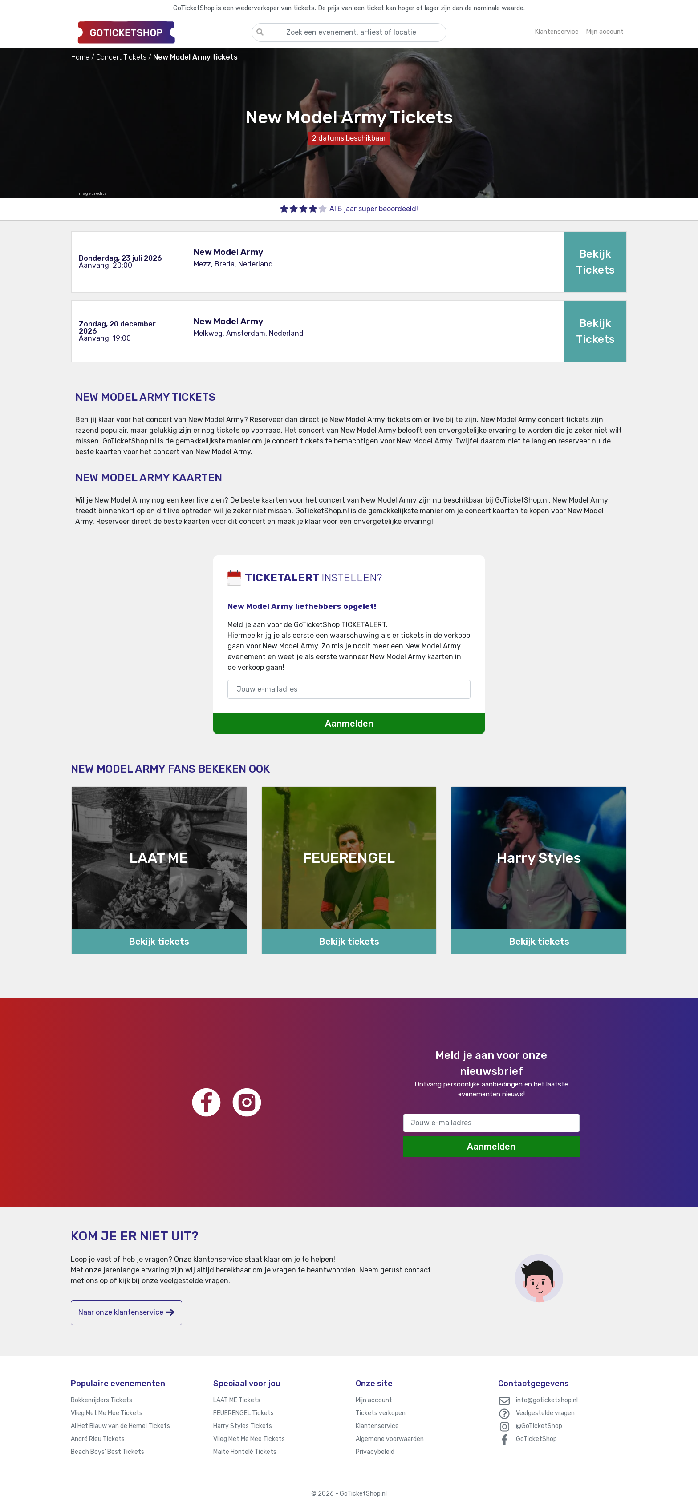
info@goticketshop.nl (547, 1400)
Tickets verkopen (381, 1413)
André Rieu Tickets (98, 1439)
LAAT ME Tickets (236, 1400)
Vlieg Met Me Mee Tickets (106, 1413)
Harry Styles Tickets (242, 1426)
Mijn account (374, 1400)
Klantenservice (377, 1426)
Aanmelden (349, 723)
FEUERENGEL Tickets (243, 1413)
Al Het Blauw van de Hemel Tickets (120, 1426)
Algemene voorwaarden (390, 1439)
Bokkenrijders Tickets (101, 1400)
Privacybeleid (375, 1452)
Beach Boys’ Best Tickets (107, 1452)
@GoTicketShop (539, 1426)
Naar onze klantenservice (126, 1312)
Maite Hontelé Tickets (244, 1452)
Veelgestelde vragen (545, 1413)
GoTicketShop (536, 1439)
